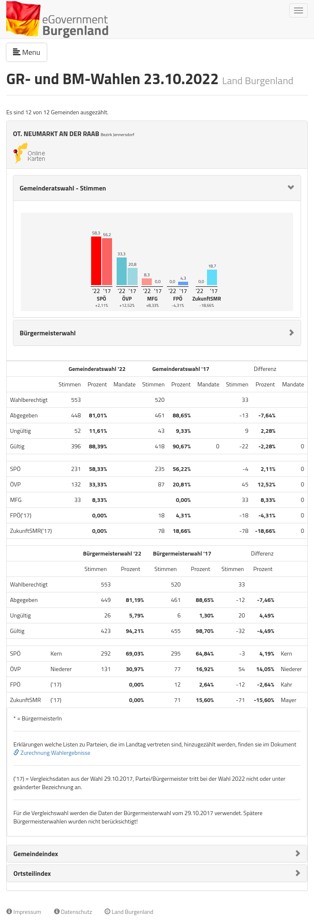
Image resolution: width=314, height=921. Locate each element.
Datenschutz (73, 911)
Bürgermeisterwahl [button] (48, 333)
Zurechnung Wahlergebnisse (51, 752)
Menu (30, 52)
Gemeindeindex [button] (35, 854)
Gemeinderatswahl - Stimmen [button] (63, 188)
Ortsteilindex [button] (32, 873)
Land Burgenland (129, 911)
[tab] (157, 188)
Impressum (23, 911)
